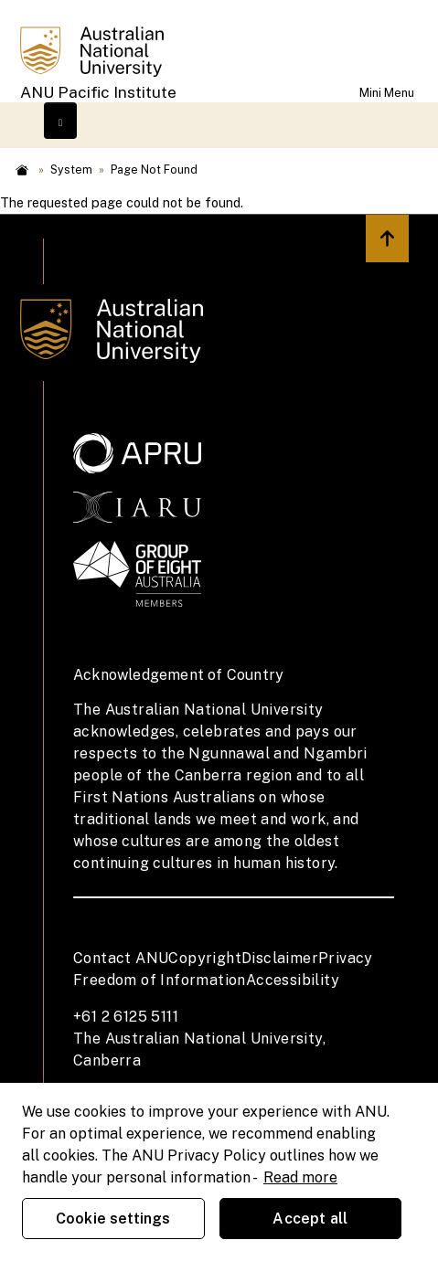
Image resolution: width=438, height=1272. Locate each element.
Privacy (345, 958)
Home (22, 170)
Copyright (204, 958)
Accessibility (292, 980)
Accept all (309, 1218)
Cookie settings (113, 1218)
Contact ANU (120, 958)
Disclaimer (279, 958)
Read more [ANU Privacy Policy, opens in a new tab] (300, 1177)
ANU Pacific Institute (98, 92)
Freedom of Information (159, 980)
